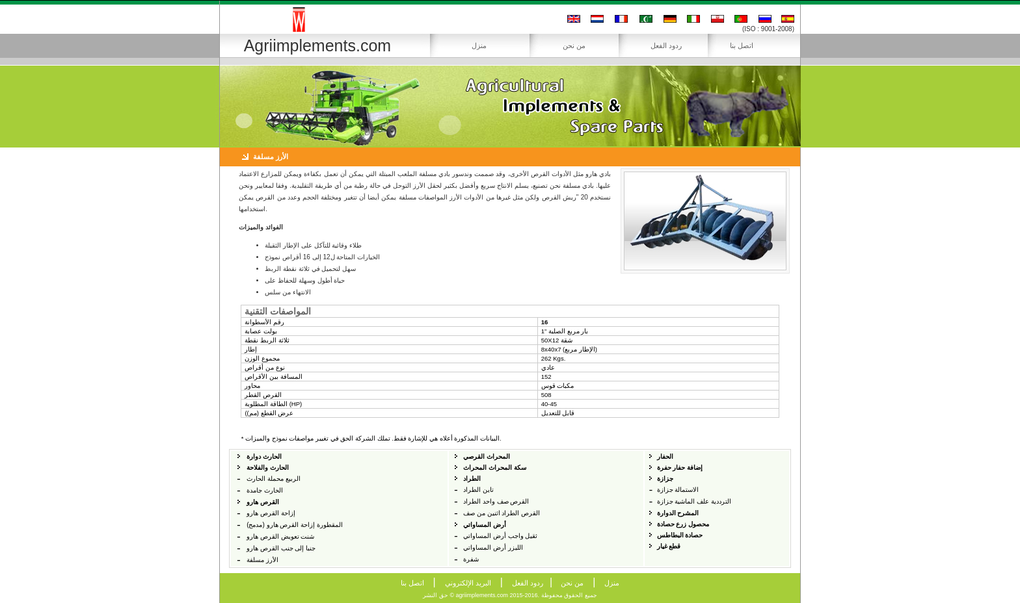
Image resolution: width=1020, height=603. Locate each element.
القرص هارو (263, 502)
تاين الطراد (478, 489)
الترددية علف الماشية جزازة (694, 501)
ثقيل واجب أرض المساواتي (500, 535)
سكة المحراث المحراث (494, 467)
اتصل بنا (741, 45)
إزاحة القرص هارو (271, 513)
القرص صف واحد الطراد (496, 501)
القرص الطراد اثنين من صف (501, 513)
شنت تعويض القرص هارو (280, 536)
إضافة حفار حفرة (680, 467)
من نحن (574, 45)
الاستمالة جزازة (678, 489)
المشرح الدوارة (678, 513)
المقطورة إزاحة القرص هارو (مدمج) (295, 524)
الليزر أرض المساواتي (493, 547)
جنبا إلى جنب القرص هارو (281, 548)
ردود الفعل (666, 45)
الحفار (665, 456)
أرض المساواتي (484, 524)
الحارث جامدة (265, 490)
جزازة (665, 478)
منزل (479, 45)
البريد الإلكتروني (468, 583)
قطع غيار (669, 546)
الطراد (472, 478)
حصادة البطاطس (680, 535)
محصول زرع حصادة (683, 524)
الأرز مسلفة (262, 559)
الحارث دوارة (264, 456)
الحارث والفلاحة (268, 467)
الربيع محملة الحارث (274, 478)
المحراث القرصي (486, 456)
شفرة (471, 559)
